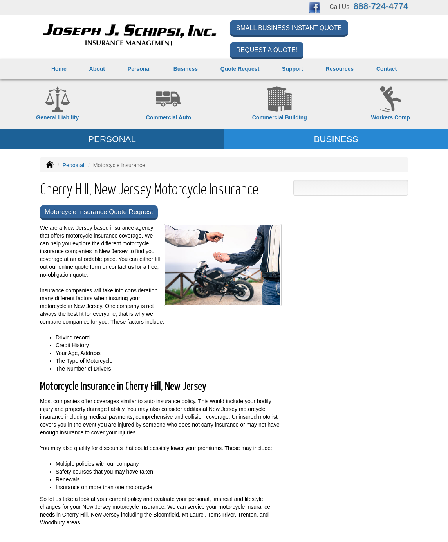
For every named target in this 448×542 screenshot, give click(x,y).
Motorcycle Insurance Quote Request (99, 212)
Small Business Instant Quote (289, 28)
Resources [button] (340, 69)
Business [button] (185, 69)
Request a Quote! (266, 50)
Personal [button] (139, 69)
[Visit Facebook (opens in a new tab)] (314, 7)
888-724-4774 (381, 6)
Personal (73, 165)
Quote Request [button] (240, 69)
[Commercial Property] (279, 104)
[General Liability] (57, 104)
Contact (386, 69)
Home (59, 69)
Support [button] (292, 69)
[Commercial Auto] (169, 104)
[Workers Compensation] (391, 104)
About (97, 69)
